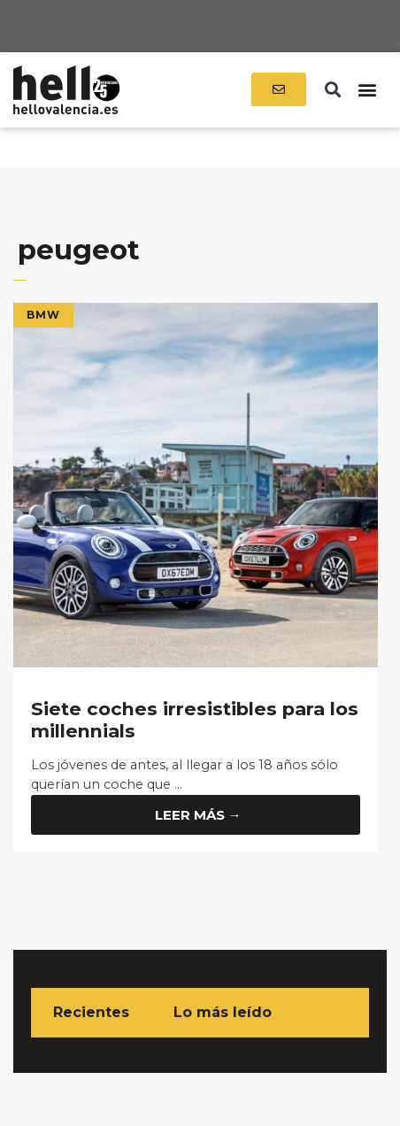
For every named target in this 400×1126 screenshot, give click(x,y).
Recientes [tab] (91, 1012)
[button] (333, 89)
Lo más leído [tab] (222, 1012)
